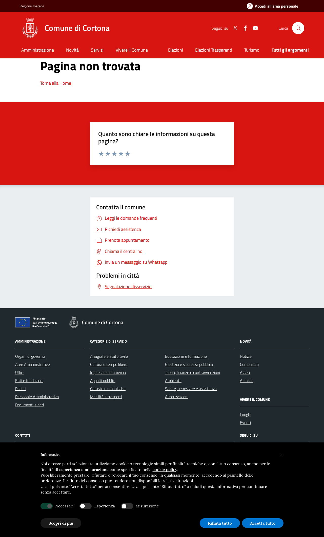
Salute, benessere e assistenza (191, 389)
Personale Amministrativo (37, 397)
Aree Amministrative (32, 364)
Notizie (246, 356)
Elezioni (175, 50)
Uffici (19, 372)
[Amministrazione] (37, 50)
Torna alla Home (55, 83)
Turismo (251, 50)
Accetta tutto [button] (262, 523)
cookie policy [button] (165, 469)
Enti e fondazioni (29, 380)
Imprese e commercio (108, 372)
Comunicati (249, 364)
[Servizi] (97, 50)
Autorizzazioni (176, 397)
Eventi (245, 422)
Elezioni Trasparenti (213, 50)
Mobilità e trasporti (106, 397)
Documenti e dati (29, 405)
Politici (20, 389)
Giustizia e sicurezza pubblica (189, 364)
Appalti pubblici (102, 380)
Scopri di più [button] (61, 523)
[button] (281, 455)
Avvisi (245, 372)
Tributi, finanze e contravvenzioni (192, 372)
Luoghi (245, 414)
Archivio (246, 380)
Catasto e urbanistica (108, 389)
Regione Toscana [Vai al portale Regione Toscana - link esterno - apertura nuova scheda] (32, 6)
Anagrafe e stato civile (109, 356)
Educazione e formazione (186, 356)
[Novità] (72, 50)
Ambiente (173, 380)
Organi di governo (30, 356)
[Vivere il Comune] (132, 50)
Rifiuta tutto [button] (220, 523)
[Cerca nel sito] (298, 28)
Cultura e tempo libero (108, 364)
